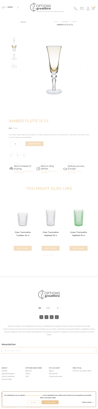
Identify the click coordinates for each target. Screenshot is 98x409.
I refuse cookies (87, 402)
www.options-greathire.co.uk (37, 396)
